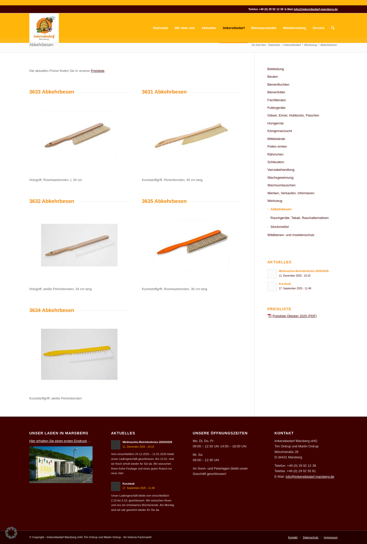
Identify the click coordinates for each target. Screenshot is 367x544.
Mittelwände (276, 139)
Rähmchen (275, 154)
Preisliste (97, 71)
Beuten (272, 77)
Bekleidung (275, 69)
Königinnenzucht (279, 131)
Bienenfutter (276, 92)
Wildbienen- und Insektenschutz (290, 235)
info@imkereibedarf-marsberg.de (316, 9)
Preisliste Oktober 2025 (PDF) (294, 316)
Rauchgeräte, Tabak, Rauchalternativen (299, 218)
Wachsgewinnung (280, 177)
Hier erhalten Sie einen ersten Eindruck (58, 441)
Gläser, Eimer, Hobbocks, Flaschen (293, 115)
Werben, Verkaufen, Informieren (290, 193)
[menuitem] (160, 28)
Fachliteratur (276, 100)
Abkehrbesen (41, 45)
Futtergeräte (276, 108)
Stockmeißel (279, 227)
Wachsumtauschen (281, 185)
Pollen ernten (277, 146)
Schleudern (275, 162)
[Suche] (333, 28)
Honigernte (275, 123)
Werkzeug (274, 201)
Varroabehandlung (280, 170)
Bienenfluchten (278, 84)
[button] (11, 533)
